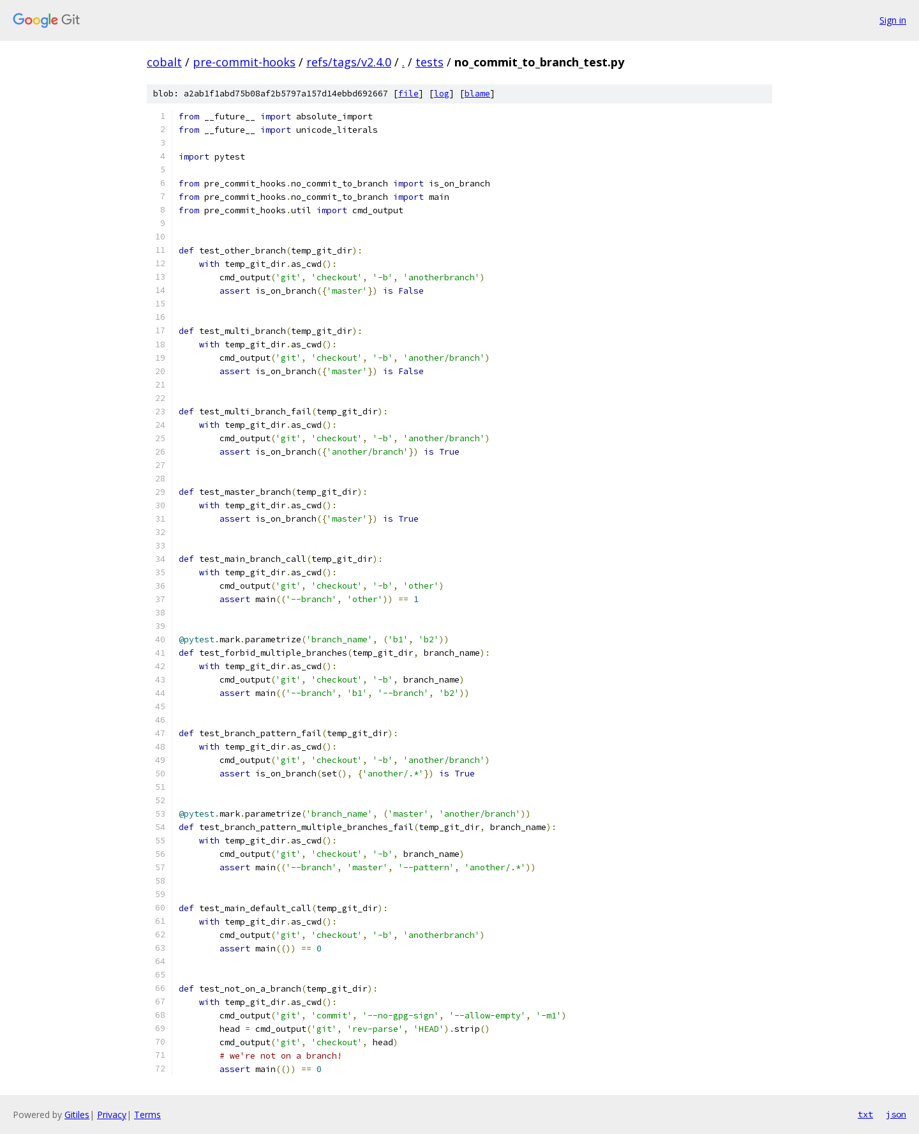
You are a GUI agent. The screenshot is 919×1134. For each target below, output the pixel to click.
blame (477, 93)
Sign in (892, 20)
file (408, 93)
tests (429, 62)
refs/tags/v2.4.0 (348, 62)
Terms (147, 1114)
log (441, 93)
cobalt (164, 62)
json (896, 1114)
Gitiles (76, 1114)
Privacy (111, 1114)
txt (865, 1114)
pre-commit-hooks (244, 62)
